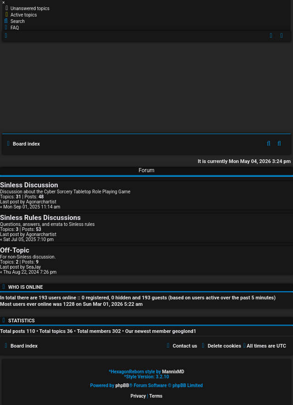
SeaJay (33, 267)
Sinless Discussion (29, 185)
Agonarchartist (41, 201)
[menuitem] (26, 8)
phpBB (122, 385)
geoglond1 (184, 331)
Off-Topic (14, 250)
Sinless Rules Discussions (40, 218)
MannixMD (173, 371)
